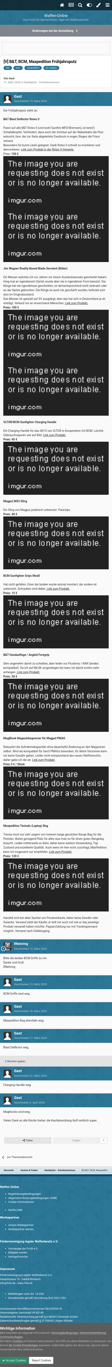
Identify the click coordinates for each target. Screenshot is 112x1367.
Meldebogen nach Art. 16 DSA (26, 1293)
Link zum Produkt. (76, 303)
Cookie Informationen (21, 1201)
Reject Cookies (41, 1360)
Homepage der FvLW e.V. (23, 1248)
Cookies (17, 1341)
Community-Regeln (11, 1337)
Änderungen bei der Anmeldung (52, 30)
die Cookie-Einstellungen (23, 1345)
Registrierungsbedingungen (24, 1193)
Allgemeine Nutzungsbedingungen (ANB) (32, 1198)
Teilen (28, 1140)
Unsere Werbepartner (20, 1225)
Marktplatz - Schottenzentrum (42, 82)
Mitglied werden (17, 1252)
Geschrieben (30, 101)
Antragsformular (18, 1256)
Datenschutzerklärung (93, 1332)
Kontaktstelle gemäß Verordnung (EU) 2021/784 (37, 1297)
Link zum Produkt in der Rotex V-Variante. (47, 149)
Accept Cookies (14, 1360)
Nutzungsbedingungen (65, 1332)
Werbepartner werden (21, 1229)
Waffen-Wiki (15, 1210)
